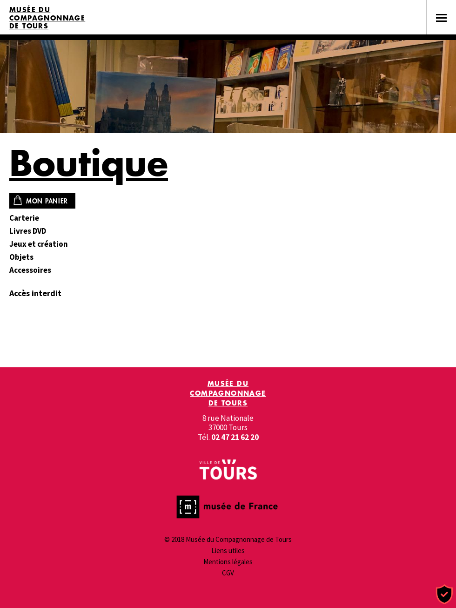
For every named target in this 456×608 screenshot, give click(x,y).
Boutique (88, 162)
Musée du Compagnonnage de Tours (47, 18)
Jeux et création (38, 244)
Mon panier (47, 200)
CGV (228, 572)
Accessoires (30, 270)
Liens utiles (228, 550)
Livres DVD (27, 231)
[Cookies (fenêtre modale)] (444, 594)
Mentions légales (228, 561)
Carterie (24, 218)
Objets (21, 257)
